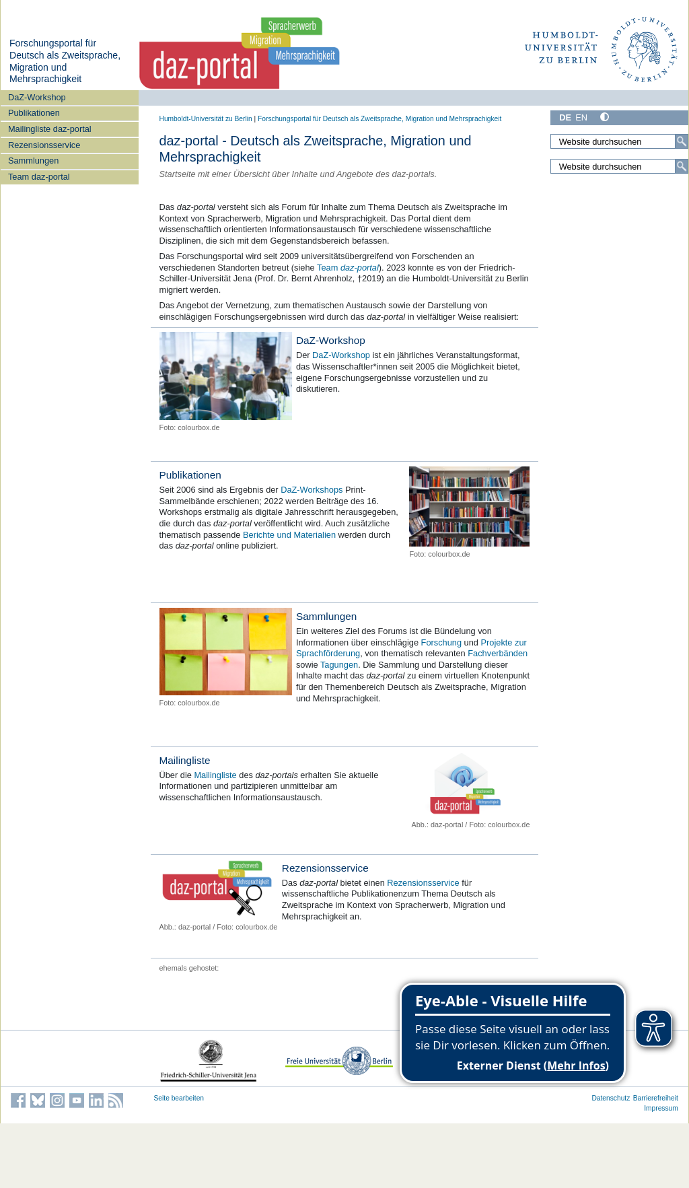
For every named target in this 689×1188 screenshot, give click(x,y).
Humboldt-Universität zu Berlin (205, 119)
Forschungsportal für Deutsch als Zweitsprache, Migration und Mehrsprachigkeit (64, 61)
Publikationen (34, 113)
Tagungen (339, 665)
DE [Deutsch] (565, 117)
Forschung (442, 642)
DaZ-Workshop (37, 97)
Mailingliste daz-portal (50, 129)
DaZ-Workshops (311, 490)
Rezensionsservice (44, 145)
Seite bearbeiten (179, 1098)
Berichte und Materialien (289, 535)
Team (348, 268)
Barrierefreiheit (655, 1098)
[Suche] (681, 141)
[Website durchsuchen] (619, 141)
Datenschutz (610, 1098)
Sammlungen (33, 160)
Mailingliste (185, 760)
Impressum (661, 1108)
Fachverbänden (498, 653)
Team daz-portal (39, 177)
